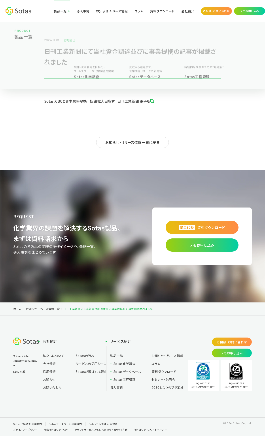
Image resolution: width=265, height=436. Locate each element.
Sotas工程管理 (125, 379)
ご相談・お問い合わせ (216, 11)
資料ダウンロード (162, 11)
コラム (138, 11)
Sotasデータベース (127, 371)
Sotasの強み (85, 355)
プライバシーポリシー (25, 429)
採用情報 (49, 371)
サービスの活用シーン (91, 363)
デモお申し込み (249, 11)
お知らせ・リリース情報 (112, 11)
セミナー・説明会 (163, 379)
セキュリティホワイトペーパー (150, 429)
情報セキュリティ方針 (56, 429)
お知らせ (69, 40)
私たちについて (53, 355)
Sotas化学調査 (125, 363)
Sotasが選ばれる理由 (92, 371)
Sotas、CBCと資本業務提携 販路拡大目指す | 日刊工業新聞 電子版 (97, 101)
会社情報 (49, 363)
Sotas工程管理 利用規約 (103, 424)
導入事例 (82, 11)
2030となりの (167, 387)
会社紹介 (187, 11)
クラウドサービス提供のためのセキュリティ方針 (101, 429)
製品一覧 (60, 11)
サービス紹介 (120, 341)
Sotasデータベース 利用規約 (65, 424)
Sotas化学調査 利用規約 (27, 424)
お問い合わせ (52, 387)
